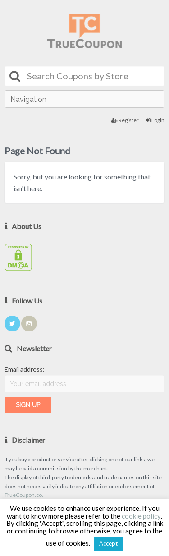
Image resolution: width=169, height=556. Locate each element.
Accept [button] (108, 543)
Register (125, 120)
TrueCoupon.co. (24, 495)
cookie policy (141, 516)
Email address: (25, 369)
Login (155, 120)
